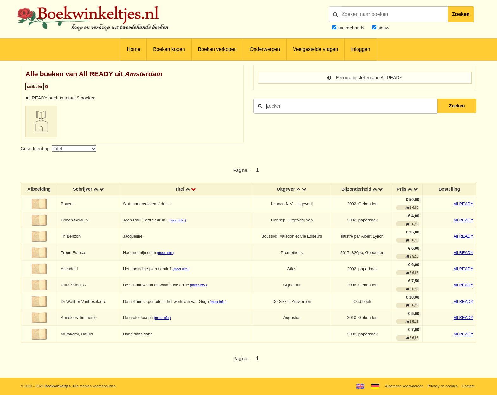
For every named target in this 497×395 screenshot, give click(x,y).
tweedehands (351, 27)
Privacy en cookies (443, 386)
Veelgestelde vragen (315, 49)
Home (133, 49)
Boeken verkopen (217, 49)
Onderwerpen (265, 49)
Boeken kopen (169, 49)
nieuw (382, 27)
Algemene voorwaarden (404, 386)
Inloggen (360, 49)
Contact (468, 386)
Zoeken (461, 14)
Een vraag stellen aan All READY (365, 77)
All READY (463, 203)
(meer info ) (177, 220)
